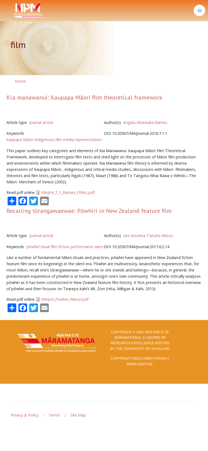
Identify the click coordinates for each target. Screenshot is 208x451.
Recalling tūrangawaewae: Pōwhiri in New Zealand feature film (89, 211)
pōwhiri (33, 246)
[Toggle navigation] (199, 10)
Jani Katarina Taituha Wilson (148, 235)
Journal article (41, 122)
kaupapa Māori (19, 139)
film (58, 139)
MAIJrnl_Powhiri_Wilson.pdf (65, 299)
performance (81, 246)
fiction (63, 246)
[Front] (15, 10)
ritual (45, 246)
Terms (54, 415)
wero (99, 246)
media (68, 139)
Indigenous (44, 139)
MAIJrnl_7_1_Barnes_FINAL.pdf (68, 192)
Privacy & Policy (24, 415)
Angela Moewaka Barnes (145, 122)
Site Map (78, 415)
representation (88, 139)
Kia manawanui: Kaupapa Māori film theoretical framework (84, 97)
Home (20, 81)
